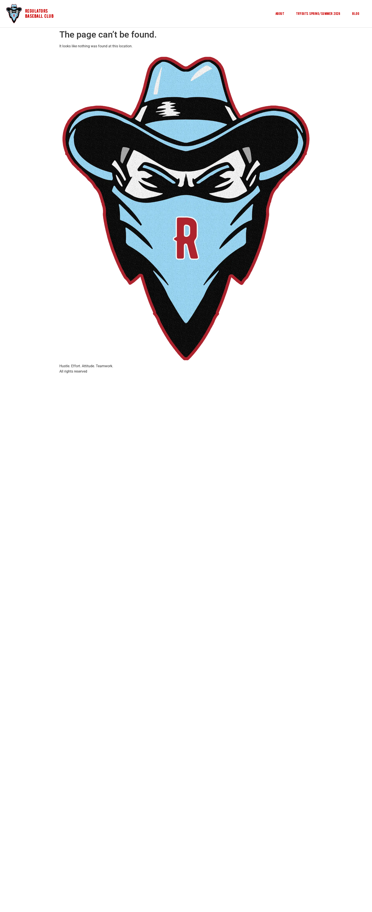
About (279, 13)
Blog (355, 13)
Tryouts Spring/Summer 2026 (318, 13)
